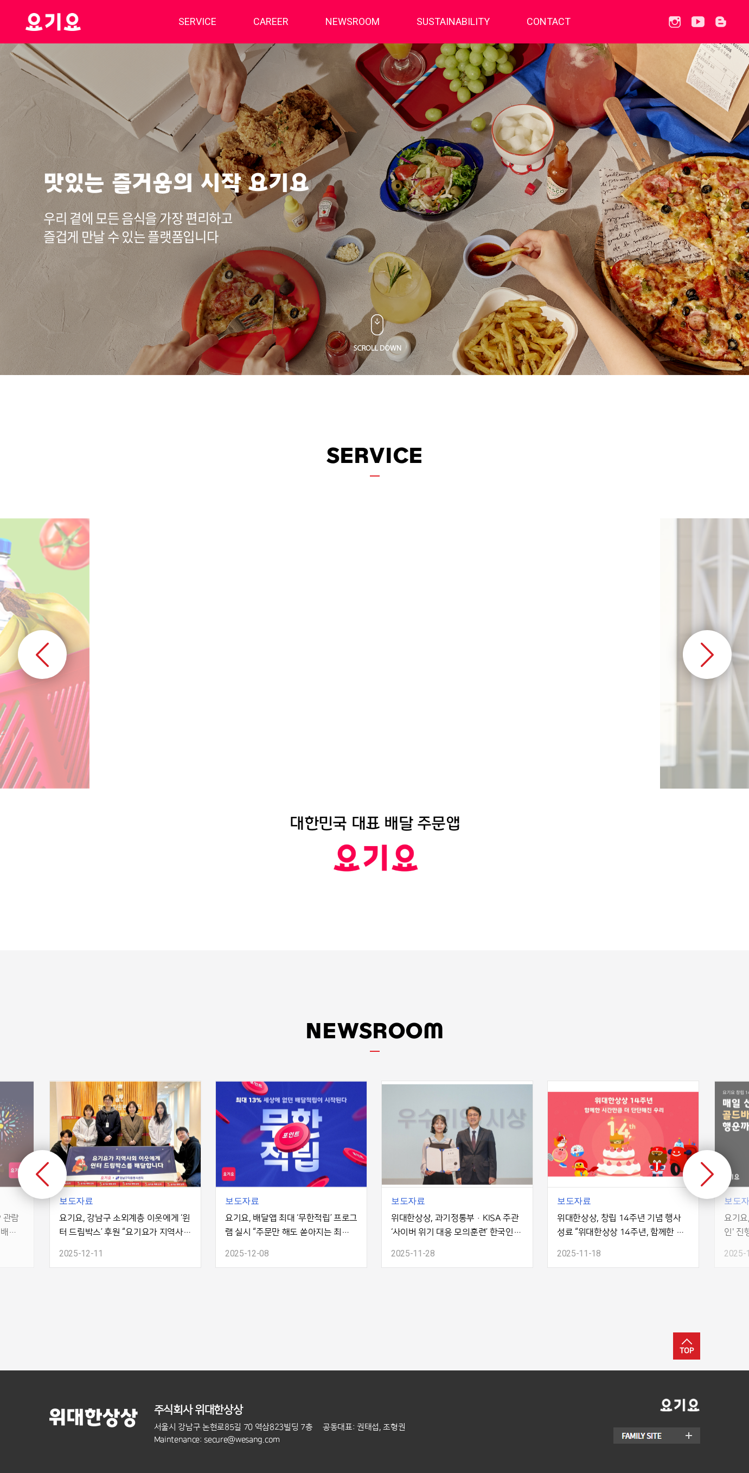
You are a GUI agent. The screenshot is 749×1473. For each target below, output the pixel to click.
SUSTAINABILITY (453, 21)
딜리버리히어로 (80, 21)
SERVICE (197, 21)
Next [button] (707, 654)
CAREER (271, 21)
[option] (375, 689)
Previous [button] (42, 654)
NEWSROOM (352, 21)
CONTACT (549, 21)
